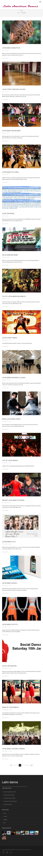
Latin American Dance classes (13, 378)
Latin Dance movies (9, 583)
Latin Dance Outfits (10, 624)
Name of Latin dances (10, 707)
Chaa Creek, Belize (8, 804)
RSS (4, 822)
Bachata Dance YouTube (9, 795)
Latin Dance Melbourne (11, 131)
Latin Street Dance (9, 338)
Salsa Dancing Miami (10, 255)
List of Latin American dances (14, 296)
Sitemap (5, 819)
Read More (5, 58)
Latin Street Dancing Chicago (13, 89)
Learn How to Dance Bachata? (10, 801)
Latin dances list (9, 542)
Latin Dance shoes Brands (9, 798)
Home (18, 12)
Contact (5, 816)
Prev (11, 765)
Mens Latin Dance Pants (11, 419)
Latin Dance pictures (10, 172)
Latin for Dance (8, 213)
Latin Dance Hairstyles (11, 48)
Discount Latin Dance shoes (10, 791)
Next (32, 765)
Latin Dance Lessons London (13, 749)
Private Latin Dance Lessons (13, 500)
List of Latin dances (10, 460)
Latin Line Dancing (9, 666)
